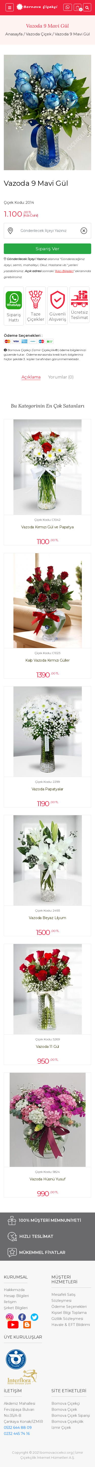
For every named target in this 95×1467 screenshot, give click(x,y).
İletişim (10, 1302)
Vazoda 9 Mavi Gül (72, 34)
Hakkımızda (14, 1290)
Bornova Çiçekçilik (67, 1421)
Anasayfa (14, 34)
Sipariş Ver (47, 248)
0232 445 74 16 (17, 1433)
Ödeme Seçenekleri (69, 1306)
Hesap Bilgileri (16, 1296)
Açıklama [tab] (31, 377)
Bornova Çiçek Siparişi (70, 1415)
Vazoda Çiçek (38, 34)
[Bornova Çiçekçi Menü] (10, 7)
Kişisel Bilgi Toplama (69, 1312)
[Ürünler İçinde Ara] (87, 7)
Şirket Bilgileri (16, 1308)
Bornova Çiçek (64, 1409)
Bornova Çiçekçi (65, 1403)
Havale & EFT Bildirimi (70, 1324)
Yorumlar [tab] (61, 377)
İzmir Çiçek (61, 1427)
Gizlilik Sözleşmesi (67, 1318)
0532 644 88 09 (18, 1427)
